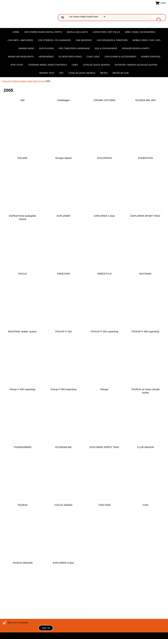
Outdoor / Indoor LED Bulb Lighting (136, 65)
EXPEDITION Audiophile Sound (22, 217)
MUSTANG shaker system (22, 331)
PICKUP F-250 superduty (104, 331)
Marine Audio (26, 48)
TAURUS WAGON (22, 562)
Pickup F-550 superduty (63, 389)
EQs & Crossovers (106, 48)
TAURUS (23, 505)
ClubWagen (63, 100)
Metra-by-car (121, 73)
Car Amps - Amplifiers (20, 40)
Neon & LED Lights (77, 32)
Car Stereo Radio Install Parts (43, 32)
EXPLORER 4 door (104, 215)
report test (46, 73)
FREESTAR (63, 273)
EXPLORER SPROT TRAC (104, 447)
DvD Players (46, 48)
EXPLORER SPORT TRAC (145, 215)
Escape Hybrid (63, 158)
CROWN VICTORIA (104, 100)
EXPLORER (63, 215)
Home (16, 32)
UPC (61, 73)
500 (23, 100)
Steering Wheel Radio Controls (47, 65)
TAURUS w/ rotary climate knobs (145, 391)
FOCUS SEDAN (63, 505)
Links (75, 65)
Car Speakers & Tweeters (112, 40)
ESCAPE (23, 158)
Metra (104, 73)
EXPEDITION (145, 158)
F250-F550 (104, 505)
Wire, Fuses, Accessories (140, 32)
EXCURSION (104, 158)
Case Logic (93, 56)
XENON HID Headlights (21, 56)
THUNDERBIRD (23, 447)
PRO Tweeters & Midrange (74, 48)
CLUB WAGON (145, 447)
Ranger (104, 389)
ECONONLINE (63, 447)
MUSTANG (145, 273)
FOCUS (22, 273)
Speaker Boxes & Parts (135, 48)
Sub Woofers (84, 40)
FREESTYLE (104, 273)
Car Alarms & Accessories (120, 56)
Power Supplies (150, 56)
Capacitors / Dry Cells (106, 32)
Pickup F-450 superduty (22, 389)
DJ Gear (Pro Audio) (70, 56)
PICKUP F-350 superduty (145, 331)
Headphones (46, 56)
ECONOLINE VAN (146, 100)
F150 (145, 505)
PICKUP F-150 (63, 331)
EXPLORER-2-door (63, 562)
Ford (41, 81)
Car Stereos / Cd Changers (54, 40)
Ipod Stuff (17, 65)
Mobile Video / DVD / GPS (146, 40)
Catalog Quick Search (96, 65)
